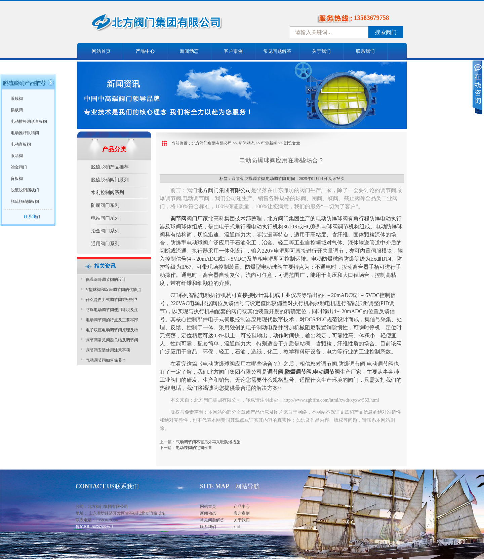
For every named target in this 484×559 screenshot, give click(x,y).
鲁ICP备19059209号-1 (95, 526)
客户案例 (233, 51)
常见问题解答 (277, 51)
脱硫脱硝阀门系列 (110, 179)
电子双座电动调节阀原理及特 (112, 330)
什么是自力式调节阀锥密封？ (112, 299)
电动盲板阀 (21, 144)
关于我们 (321, 51)
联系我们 (365, 51)
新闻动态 (189, 51)
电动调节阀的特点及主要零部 (112, 320)
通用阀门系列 (105, 243)
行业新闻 (269, 143)
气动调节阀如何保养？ (106, 360)
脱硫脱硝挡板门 (25, 190)
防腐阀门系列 (105, 205)
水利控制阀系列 (107, 192)
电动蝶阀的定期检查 (194, 447)
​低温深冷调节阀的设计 (106, 279)
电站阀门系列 (105, 218)
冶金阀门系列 (105, 230)
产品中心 (145, 51)
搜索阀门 (386, 32)
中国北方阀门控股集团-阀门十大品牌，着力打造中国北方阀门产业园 (174, 24)
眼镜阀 (17, 98)
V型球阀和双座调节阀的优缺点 (113, 289)
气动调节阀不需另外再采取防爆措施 (208, 442)
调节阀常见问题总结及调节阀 (112, 340)
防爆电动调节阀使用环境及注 (112, 309)
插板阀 (17, 110)
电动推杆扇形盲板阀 (29, 121)
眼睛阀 (17, 155)
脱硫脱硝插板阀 (25, 201)
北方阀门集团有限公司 (212, 143)
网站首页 (101, 51)
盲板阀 (17, 178)
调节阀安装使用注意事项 (108, 350)
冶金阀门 (19, 167)
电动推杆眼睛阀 (25, 133)
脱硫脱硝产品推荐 (110, 167)
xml (237, 526)
